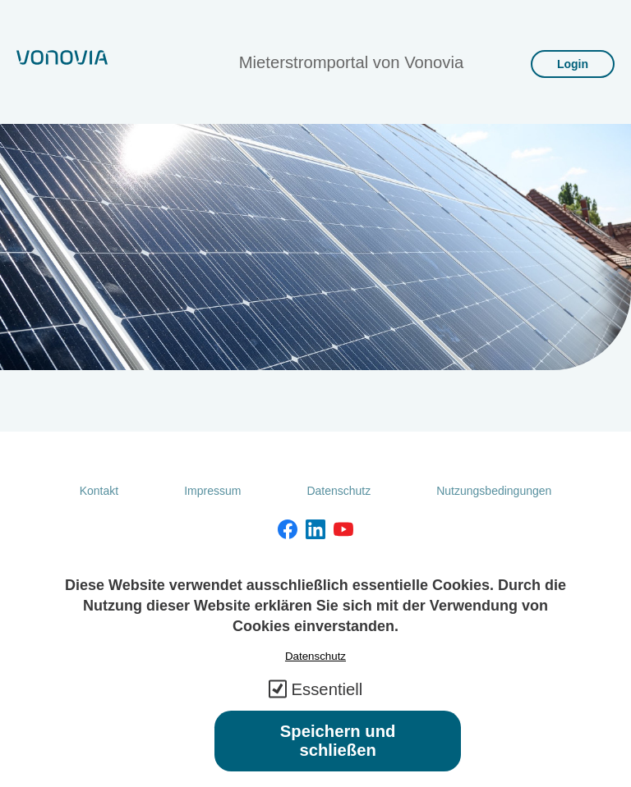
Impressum (212, 490)
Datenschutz (338, 490)
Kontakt (99, 490)
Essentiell (327, 704)
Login (572, 64)
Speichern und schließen (338, 755)
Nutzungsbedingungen (493, 490)
